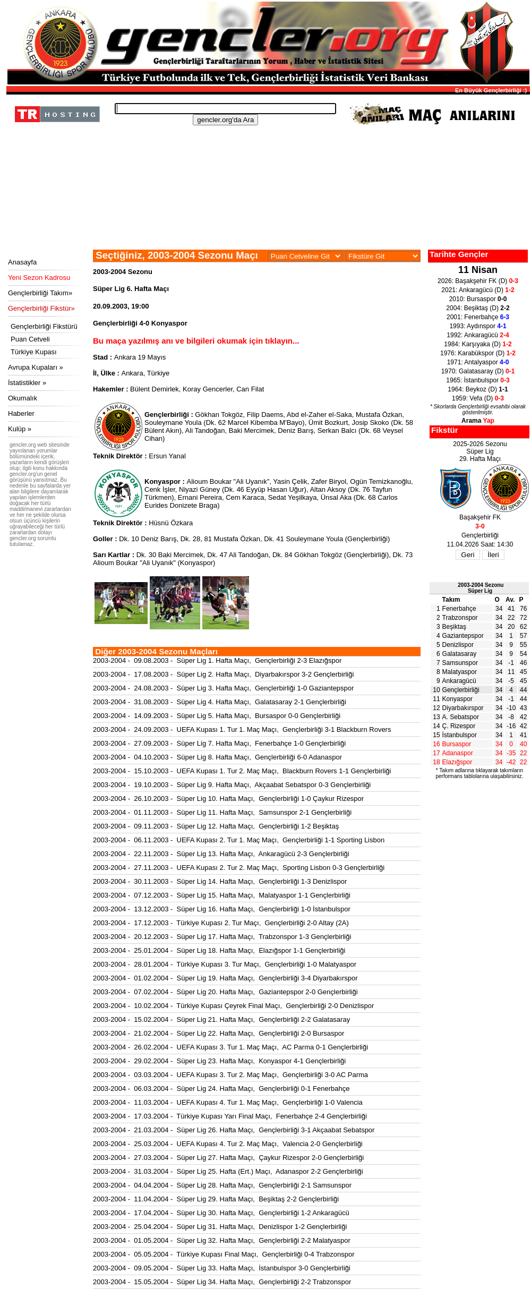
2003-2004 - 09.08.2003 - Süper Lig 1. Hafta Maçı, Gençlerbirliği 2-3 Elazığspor (217, 660)
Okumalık (22, 398)
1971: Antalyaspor (478, 362)
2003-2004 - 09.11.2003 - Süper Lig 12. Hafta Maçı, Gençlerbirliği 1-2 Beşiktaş (216, 826)
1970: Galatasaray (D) (478, 371)
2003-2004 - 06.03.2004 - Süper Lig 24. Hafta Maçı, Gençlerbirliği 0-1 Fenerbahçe (221, 1088)
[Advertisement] (266, 220)
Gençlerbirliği (460, 690)
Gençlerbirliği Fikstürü (44, 326)
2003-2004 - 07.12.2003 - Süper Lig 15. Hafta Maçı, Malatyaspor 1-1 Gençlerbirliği (221, 895)
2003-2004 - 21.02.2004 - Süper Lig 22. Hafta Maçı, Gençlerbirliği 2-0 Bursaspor (218, 1033)
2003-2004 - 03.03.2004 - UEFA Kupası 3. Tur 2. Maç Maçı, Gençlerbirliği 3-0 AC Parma (230, 1075)
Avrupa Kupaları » (35, 367)
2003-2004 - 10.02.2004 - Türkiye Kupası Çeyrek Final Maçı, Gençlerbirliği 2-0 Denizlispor (233, 1006)
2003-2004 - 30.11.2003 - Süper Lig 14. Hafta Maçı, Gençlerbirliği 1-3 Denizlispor (220, 881)
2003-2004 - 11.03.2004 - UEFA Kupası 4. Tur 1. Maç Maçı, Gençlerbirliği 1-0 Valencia (228, 1102)
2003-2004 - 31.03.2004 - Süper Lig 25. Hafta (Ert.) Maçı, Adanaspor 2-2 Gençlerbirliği (228, 1171)
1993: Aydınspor (477, 326)
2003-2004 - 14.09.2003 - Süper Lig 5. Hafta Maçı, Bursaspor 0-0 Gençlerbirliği (216, 716)
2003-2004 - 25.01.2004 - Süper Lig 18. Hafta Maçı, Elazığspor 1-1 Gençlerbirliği (219, 950)
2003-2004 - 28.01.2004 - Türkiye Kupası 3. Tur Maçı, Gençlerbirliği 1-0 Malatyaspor (224, 964)
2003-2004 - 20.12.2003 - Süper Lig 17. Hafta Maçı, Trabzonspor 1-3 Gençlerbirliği (222, 937)
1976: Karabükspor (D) (478, 353)
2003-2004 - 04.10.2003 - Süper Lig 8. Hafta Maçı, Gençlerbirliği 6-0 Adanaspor (217, 757)
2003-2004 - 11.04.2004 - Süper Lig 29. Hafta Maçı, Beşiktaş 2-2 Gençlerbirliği (216, 1199)
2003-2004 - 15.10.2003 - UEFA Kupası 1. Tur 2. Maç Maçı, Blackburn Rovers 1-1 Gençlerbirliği (242, 771)
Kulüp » (19, 429)
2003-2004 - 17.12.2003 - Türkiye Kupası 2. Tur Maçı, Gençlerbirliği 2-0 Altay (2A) (221, 923)
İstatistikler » (27, 383)
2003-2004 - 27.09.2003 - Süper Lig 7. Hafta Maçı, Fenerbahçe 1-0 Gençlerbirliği (219, 743)
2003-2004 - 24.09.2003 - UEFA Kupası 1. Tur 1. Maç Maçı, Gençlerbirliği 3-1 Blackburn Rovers (242, 729)
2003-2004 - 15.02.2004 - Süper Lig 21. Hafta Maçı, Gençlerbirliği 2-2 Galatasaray (221, 1019)
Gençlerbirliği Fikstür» (41, 308)
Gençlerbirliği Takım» (40, 293)
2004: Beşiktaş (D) (477, 308)
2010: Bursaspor (478, 299)
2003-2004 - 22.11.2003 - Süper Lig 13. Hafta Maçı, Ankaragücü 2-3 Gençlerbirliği (221, 854)
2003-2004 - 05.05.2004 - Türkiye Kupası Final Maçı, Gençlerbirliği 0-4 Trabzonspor (224, 1254)
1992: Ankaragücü (478, 335)
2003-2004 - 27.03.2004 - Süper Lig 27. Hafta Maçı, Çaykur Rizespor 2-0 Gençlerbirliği (228, 1158)
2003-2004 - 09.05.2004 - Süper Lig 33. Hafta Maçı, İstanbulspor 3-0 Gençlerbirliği (221, 1268)
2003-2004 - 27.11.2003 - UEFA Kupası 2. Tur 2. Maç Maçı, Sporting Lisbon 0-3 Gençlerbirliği (238, 868)
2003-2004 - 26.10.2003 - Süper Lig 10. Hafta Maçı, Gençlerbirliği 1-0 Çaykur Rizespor (228, 799)
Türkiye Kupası (34, 352)
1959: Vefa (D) (478, 398)
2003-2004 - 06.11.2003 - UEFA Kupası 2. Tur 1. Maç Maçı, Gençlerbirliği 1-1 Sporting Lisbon (238, 840)
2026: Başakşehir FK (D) (478, 281)
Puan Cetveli (30, 339)
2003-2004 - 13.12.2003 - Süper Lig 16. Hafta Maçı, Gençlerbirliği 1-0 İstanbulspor (221, 909)
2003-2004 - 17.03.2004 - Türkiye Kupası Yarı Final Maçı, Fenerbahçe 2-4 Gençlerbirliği (230, 1116)
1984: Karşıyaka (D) (477, 344)
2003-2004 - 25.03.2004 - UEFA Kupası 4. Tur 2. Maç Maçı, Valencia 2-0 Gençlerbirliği (228, 1144)
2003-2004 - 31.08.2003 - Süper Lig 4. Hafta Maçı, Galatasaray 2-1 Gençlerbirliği (219, 702)
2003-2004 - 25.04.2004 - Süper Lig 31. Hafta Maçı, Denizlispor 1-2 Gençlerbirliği (220, 1227)
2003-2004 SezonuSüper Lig (480, 588)
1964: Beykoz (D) (478, 389)
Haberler (21, 413)
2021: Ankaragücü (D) (477, 290)
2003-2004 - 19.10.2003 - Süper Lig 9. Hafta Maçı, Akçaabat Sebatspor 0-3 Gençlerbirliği (232, 785)
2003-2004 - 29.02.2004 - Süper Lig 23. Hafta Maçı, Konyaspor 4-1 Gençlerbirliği (219, 1061)
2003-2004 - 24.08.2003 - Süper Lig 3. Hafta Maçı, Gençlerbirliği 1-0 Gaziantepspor (223, 688)
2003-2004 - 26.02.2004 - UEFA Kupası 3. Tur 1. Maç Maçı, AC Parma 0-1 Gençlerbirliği (230, 1047)
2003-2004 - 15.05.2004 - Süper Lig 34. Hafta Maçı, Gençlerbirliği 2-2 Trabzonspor (222, 1282)
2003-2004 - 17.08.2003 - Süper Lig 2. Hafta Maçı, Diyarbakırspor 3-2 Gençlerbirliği (223, 674)
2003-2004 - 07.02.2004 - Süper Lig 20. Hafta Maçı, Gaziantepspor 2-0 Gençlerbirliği (225, 992)
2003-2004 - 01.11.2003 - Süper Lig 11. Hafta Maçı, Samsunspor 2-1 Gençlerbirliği (222, 812)
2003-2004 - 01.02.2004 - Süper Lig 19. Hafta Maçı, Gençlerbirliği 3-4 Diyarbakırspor (225, 978)
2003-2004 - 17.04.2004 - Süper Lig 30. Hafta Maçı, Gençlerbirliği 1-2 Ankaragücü (221, 1213)
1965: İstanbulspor (477, 380)
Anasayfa (22, 262)
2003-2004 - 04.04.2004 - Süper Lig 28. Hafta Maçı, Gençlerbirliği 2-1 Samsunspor (222, 1185)
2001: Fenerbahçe (478, 317)
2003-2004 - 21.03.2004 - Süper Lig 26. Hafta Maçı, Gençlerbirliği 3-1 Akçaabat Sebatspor (233, 1130)
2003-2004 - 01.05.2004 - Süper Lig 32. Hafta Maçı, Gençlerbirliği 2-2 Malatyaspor (221, 1240)
